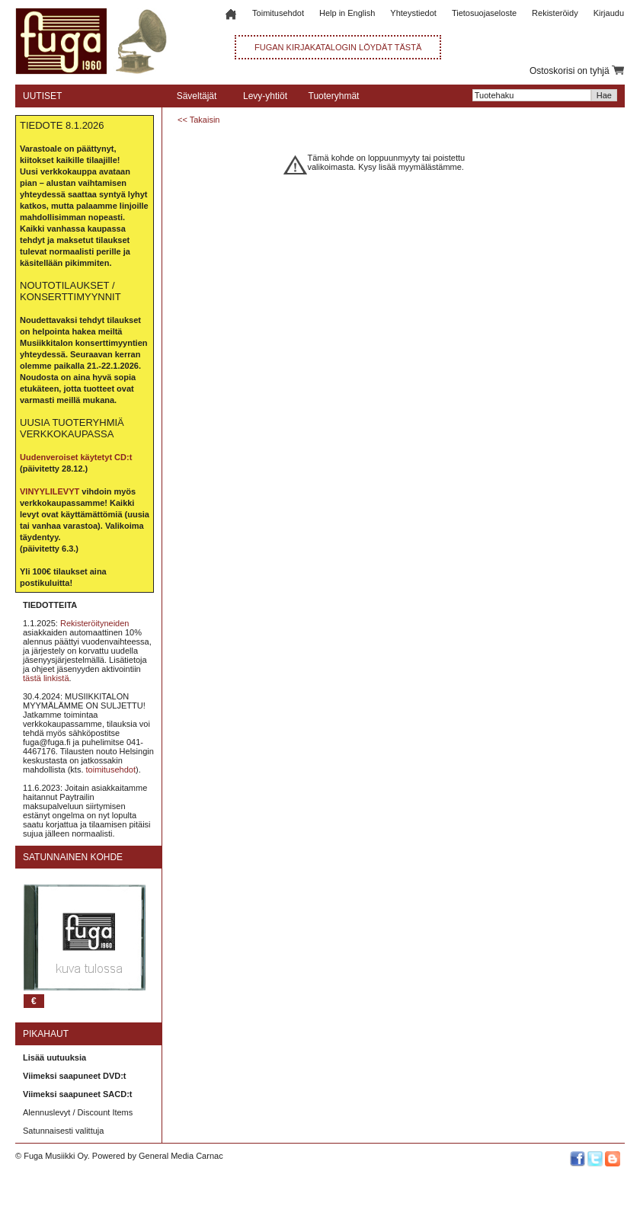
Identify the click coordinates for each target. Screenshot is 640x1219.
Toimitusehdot (278, 13)
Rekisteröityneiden (95, 623)
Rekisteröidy (555, 13)
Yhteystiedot (413, 13)
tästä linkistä (46, 678)
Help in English (347, 13)
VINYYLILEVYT (49, 491)
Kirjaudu (609, 13)
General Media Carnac (181, 1155)
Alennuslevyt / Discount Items (78, 1112)
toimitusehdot (111, 769)
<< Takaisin (198, 119)
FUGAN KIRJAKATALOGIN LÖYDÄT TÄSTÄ (337, 47)
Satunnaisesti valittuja (63, 1130)
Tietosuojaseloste (484, 13)
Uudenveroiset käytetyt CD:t (76, 457)
